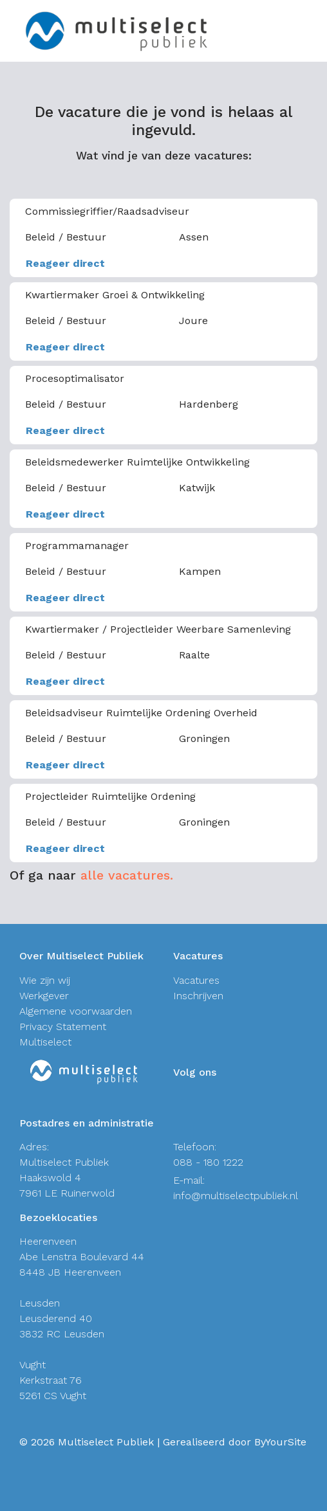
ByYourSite (280, 1442)
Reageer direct (65, 263)
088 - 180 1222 (208, 1162)
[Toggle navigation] (309, 30)
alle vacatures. (126, 875)
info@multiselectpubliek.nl (235, 1196)
